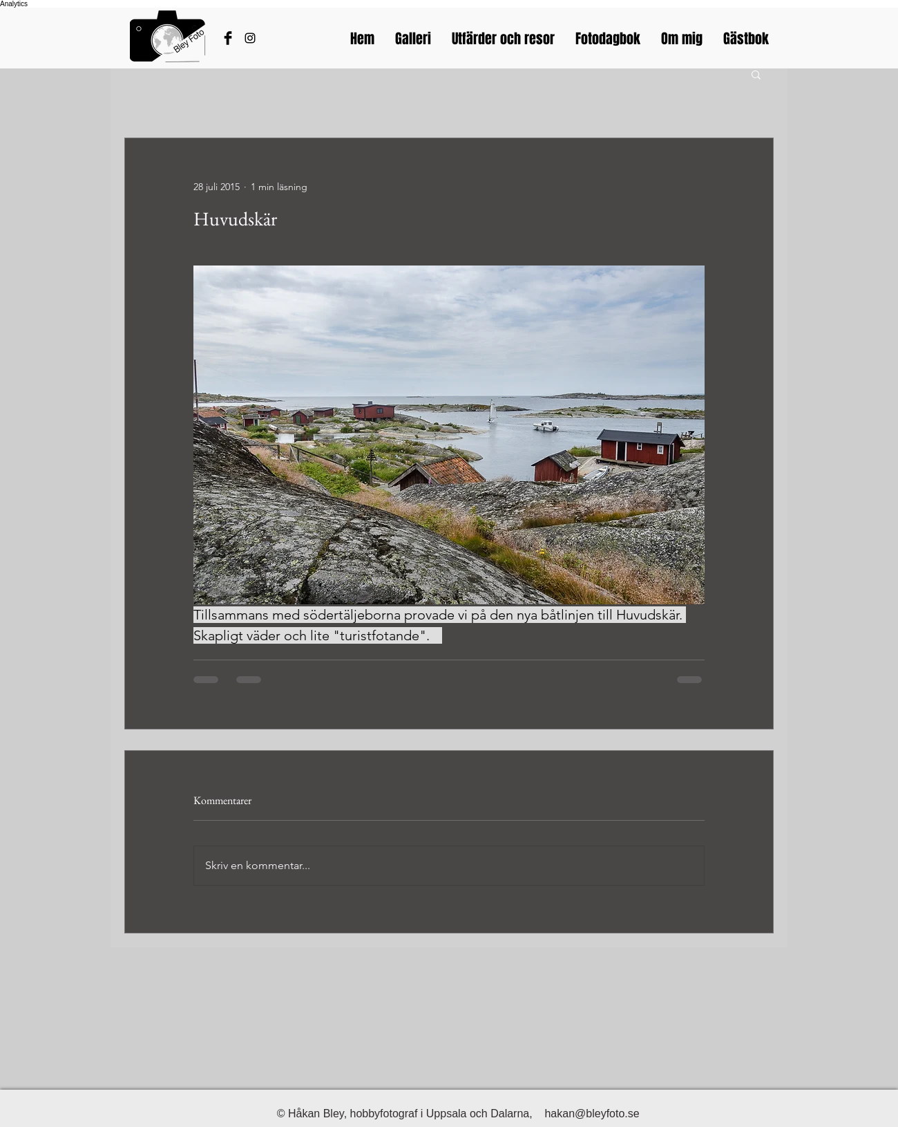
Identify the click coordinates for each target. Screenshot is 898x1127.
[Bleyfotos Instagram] (250, 38)
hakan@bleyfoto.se (591, 1113)
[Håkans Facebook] (228, 38)
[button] (756, 74)
